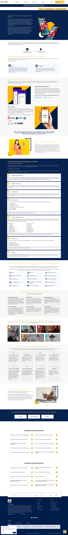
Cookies (3, 532)
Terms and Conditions (35, 533)
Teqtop (4, 2)
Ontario (20, 416)
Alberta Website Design (26, 526)
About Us (38, 502)
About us (25, 2)
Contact (51, 2)
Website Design (53, 503)
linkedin (34, 517)
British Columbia (34, 416)
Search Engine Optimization (54, 508)
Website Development (54, 502)
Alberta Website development (37, 526)
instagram (36, 517)
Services (16, 2)
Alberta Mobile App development (50, 526)
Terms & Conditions (40, 506)
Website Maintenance (53, 506)
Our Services (39, 505)
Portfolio (43, 2)
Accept (14, 532)
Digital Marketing (53, 505)
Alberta (47, 416)
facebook (33, 517)
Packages (34, 2)
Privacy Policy (39, 508)
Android (25, 110)
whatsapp (65, 532)
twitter (31, 517)
